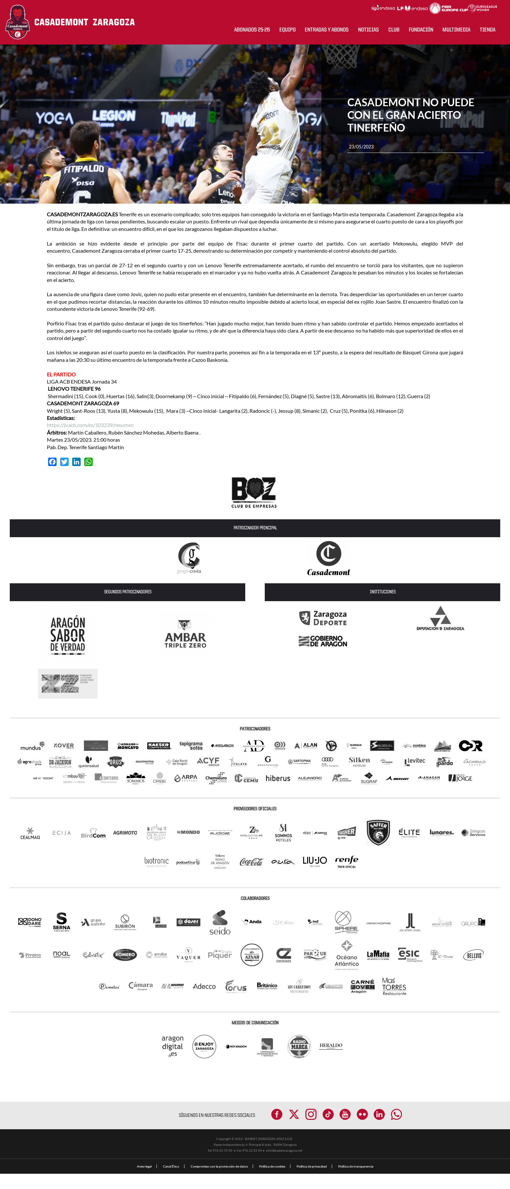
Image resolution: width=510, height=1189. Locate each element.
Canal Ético (171, 1181)
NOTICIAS (368, 30)
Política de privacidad (312, 1181)
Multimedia (456, 30)
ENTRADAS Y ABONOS (327, 30)
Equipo (287, 30)
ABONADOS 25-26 (252, 30)
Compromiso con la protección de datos (219, 1181)
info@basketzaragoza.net (284, 1166)
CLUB (393, 30)
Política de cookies (272, 1181)
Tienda (487, 30)
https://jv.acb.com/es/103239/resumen (90, 425)
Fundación (421, 30)
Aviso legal (144, 1181)
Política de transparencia (355, 1181)
